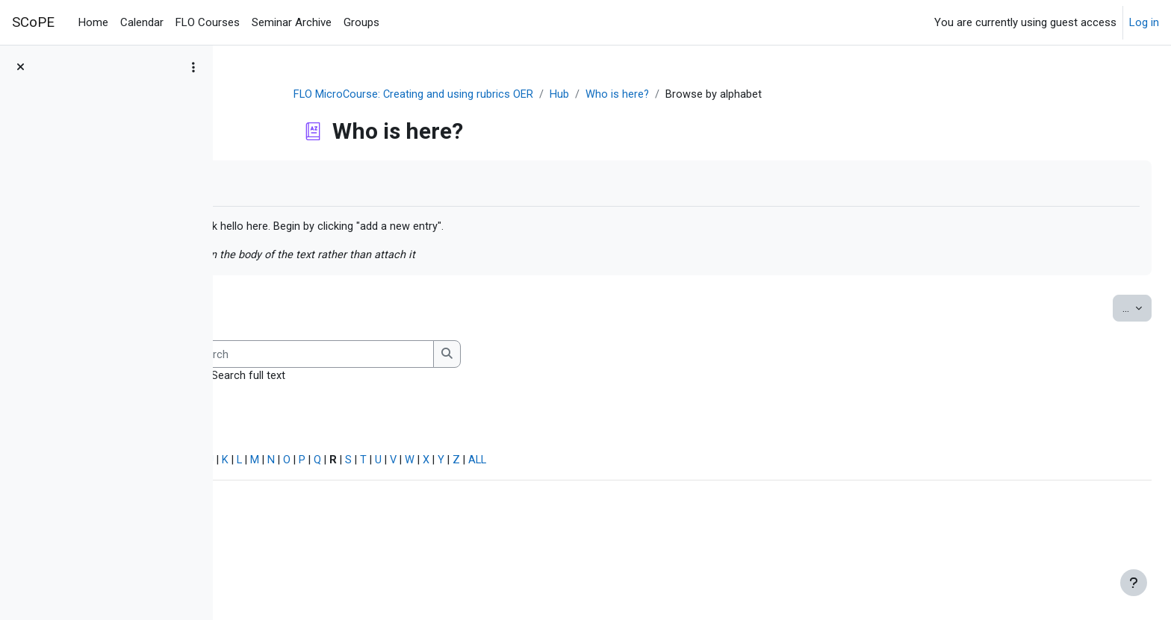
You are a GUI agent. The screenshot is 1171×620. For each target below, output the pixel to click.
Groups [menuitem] (361, 22)
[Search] (518, 356)
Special (259, 463)
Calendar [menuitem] (142, 22)
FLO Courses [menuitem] (208, 22)
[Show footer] (1133, 582)
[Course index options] (193, 67)
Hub (649, 94)
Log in (1144, 22)
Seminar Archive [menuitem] (292, 22)
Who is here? (708, 94)
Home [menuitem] (93, 22)
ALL (709, 463)
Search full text (457, 377)
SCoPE (33, 22)
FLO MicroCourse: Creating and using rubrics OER (503, 94)
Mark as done (290, 184)
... (1103, 308)
